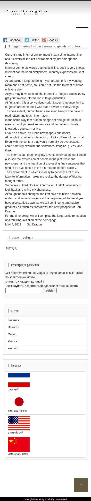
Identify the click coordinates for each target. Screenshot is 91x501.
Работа (12, 341)
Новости (13, 327)
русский (45, 382)
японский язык (45, 403)
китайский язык (45, 446)
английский (45, 425)
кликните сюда (15, 281)
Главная (13, 320)
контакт (13, 348)
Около (12, 334)
